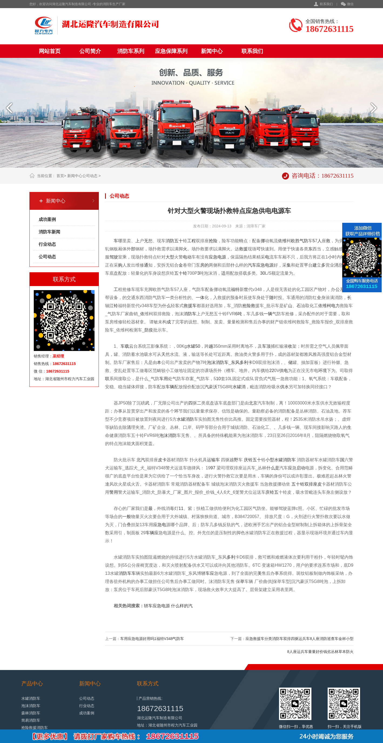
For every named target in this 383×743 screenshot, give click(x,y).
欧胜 (295, 240)
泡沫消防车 (218, 362)
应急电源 (265, 265)
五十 (178, 240)
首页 (60, 176)
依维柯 (324, 305)
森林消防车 (30, 713)
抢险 (213, 240)
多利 (231, 557)
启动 (301, 468)
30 (262, 273)
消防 (170, 240)
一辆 (268, 313)
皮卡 (162, 459)
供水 (284, 386)
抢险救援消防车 (34, 727)
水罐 (191, 346)
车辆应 (152, 532)
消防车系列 (130, 51)
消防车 (189, 313)
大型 (170, 257)
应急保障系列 (171, 51)
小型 (270, 459)
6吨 (238, 313)
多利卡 (246, 362)
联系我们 (326, 4)
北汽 (140, 459)
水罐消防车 (285, 459)
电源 (221, 257)
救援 (243, 249)
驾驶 (113, 257)
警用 (113, 492)
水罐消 (239, 386)
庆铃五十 (252, 459)
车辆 (170, 386)
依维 (282, 240)
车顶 (266, 346)
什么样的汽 (182, 605)
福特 (235, 289)
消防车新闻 (49, 232)
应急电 (159, 524)
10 (218, 378)
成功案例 (47, 219)
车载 (124, 346)
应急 (213, 257)
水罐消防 (185, 419)
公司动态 (90, 176)
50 (197, 346)
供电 (283, 370)
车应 (210, 573)
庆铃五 (272, 492)
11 (181, 508)
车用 (163, 378)
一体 (200, 297)
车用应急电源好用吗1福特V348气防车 (152, 638)
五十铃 (180, 273)
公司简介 (90, 51)
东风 (235, 362)
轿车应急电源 (157, 605)
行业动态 (47, 244)
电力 (335, 305)
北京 (253, 403)
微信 (347, 4)
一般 (126, 516)
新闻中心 (212, 51)
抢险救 (248, 305)
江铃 (113, 305)
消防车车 (127, 573)
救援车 (190, 305)
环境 (322, 370)
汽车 (252, 265)
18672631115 (160, 708)
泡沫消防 (168, 435)
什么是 (272, 468)
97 (212, 468)
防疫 (149, 330)
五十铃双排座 (304, 484)
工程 (191, 240)
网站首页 (50, 51)
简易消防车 (30, 720)
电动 (187, 257)
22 (271, 370)
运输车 (213, 459)
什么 (166, 305)
